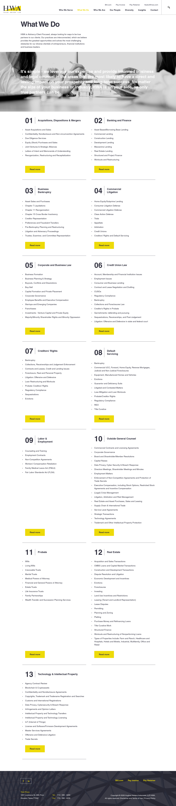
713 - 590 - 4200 (63, 795)
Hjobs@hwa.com (151, 5)
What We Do (83, 10)
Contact (154, 10)
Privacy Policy (149, 798)
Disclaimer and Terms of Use (131, 798)
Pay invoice (133, 780)
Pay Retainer (135, 5)
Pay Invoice (120, 5)
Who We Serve (66, 10)
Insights (142, 10)
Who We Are (99, 10)
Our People (115, 10)
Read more (35, 169)
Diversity (129, 10)
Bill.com (108, 5)
